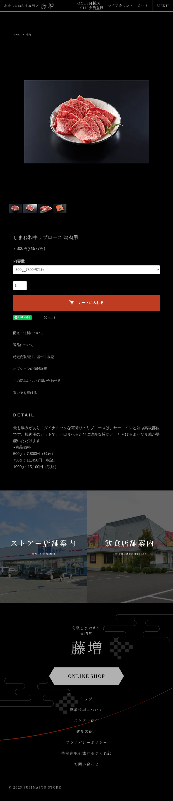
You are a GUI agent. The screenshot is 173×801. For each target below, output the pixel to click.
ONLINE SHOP (86, 676)
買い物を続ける (25, 393)
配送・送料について (28, 333)
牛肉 (28, 34)
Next (159, 122)
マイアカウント (120, 5)
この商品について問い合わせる (37, 381)
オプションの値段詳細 (30, 369)
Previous (14, 122)
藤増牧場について (86, 709)
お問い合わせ (86, 764)
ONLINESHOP (86, 5)
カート (142, 5)
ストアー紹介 (86, 720)
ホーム (16, 34)
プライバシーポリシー (86, 742)
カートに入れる (86, 302)
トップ (86, 698)
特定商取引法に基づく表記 (33, 357)
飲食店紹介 (86, 731)
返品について (23, 345)
